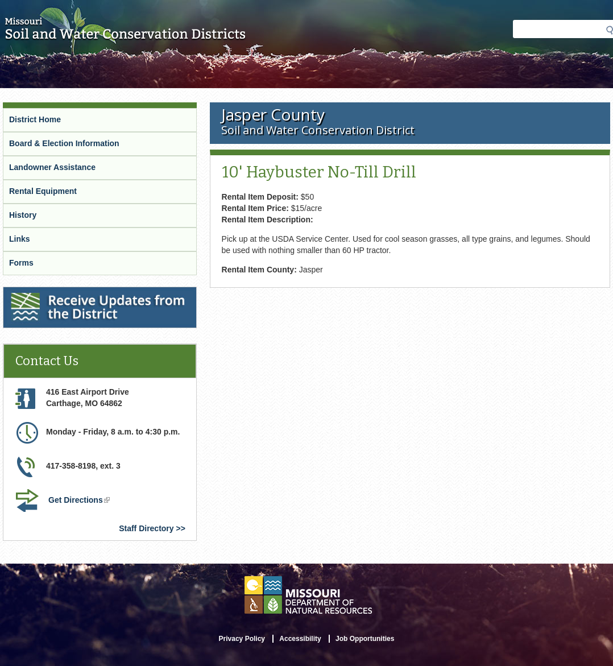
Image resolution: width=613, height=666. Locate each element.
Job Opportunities (365, 639)
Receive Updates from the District (68, 294)
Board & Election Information (64, 143)
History (22, 215)
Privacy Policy (242, 639)
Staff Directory (146, 528)
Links (19, 238)
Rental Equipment (43, 191)
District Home (35, 119)
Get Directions (80, 501)
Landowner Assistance (52, 167)
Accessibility (300, 639)
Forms (21, 262)
